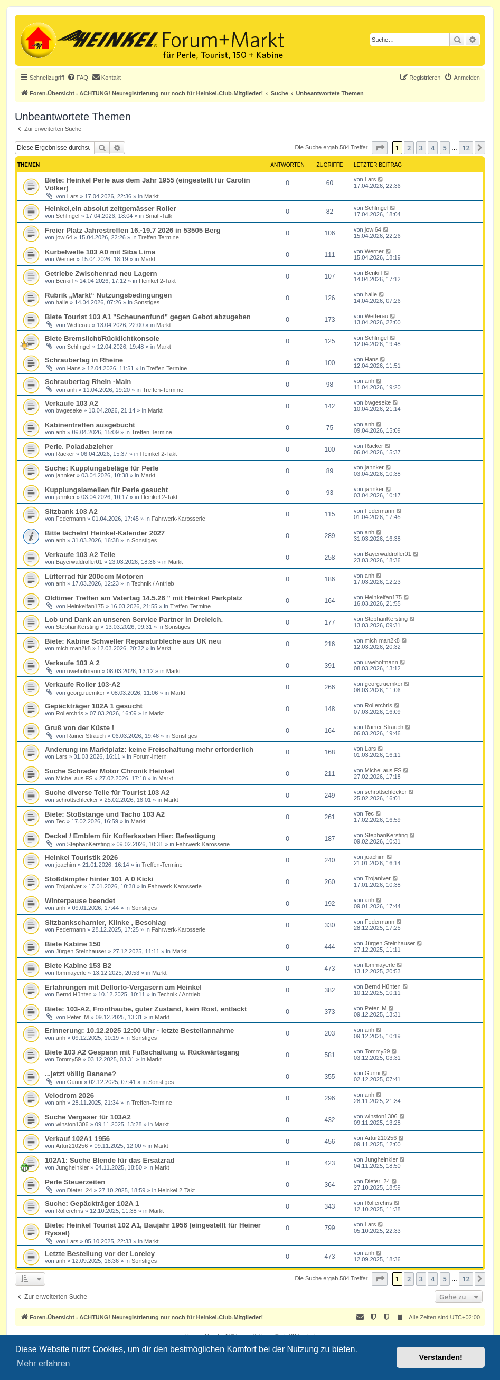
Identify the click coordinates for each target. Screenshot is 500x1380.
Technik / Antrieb (152, 583)
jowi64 (64, 237)
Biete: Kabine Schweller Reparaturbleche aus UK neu (133, 641)
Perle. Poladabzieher (79, 447)
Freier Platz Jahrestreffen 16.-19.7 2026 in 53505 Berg (133, 230)
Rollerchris (69, 713)
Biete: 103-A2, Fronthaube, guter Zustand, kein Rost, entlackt (146, 1009)
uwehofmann (83, 671)
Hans (74, 368)
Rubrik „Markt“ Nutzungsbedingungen (108, 295)
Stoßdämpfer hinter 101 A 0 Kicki (99, 879)
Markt (151, 196)
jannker (65, 475)
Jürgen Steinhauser (81, 951)
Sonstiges (146, 302)
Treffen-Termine (158, 237)
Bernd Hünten (74, 994)
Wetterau (78, 325)
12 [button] (466, 147)
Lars (72, 196)
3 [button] (421, 147)
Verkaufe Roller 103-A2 (82, 684)
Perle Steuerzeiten (75, 1182)
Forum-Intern (150, 756)
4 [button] (433, 147)
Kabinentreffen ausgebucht (90, 425)
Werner (65, 259)
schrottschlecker (77, 800)
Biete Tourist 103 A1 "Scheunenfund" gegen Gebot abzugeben (148, 317)
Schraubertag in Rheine (84, 360)
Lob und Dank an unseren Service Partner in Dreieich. (134, 620)
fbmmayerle (71, 973)
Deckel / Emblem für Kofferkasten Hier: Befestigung (130, 836)
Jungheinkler (72, 1167)
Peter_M (78, 1017)
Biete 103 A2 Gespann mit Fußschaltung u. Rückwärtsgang (142, 1052)
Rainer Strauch (86, 736)
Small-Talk (158, 216)
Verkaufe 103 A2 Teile (80, 555)
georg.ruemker (86, 692)
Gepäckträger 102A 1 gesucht (94, 706)
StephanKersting (77, 627)
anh (72, 390)
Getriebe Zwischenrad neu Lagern (101, 273)
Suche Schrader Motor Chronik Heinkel (109, 771)
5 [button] (445, 147)
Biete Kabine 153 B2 (78, 966)
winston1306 (72, 1124)
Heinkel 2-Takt (157, 280)
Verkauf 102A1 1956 (77, 1139)
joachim (66, 864)
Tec (60, 821)
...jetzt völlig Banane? (80, 1074)
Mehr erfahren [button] (43, 1363)
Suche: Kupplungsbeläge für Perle (101, 468)
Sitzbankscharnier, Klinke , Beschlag (105, 922)
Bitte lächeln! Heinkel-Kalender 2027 (105, 533)
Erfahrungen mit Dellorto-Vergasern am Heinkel (123, 987)
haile (62, 302)
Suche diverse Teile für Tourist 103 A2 (107, 793)
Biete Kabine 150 (73, 944)
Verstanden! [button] (441, 1357)
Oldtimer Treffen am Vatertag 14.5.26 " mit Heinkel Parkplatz (143, 598)
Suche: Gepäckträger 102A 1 (92, 1203)
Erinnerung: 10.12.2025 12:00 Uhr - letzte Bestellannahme (139, 1030)
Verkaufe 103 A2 (71, 403)
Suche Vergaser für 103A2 (88, 1117)
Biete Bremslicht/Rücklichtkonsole (102, 338)
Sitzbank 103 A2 (71, 511)
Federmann (71, 518)
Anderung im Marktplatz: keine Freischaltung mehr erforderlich (149, 749)
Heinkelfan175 (85, 606)
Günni (74, 1082)
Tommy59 (68, 1059)
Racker (65, 454)
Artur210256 (72, 1146)
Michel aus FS (74, 778)
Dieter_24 (79, 1190)
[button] (380, 147)
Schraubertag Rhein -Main (88, 382)
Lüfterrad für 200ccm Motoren (94, 576)
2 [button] (409, 147)
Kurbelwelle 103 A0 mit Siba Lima (100, 252)
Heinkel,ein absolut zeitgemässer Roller (110, 209)
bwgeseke (69, 410)
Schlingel (68, 216)
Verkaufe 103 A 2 (72, 663)
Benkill (64, 280)
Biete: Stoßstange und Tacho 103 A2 (105, 814)
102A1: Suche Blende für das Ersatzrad (110, 1160)
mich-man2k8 (73, 648)
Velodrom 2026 (69, 1095)
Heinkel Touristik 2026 (81, 857)
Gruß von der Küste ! (79, 728)
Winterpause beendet (80, 901)
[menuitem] (77, 77)
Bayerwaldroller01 (79, 562)
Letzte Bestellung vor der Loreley (100, 1254)
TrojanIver (69, 886)
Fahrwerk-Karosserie (178, 518)
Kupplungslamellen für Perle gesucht (106, 490)
